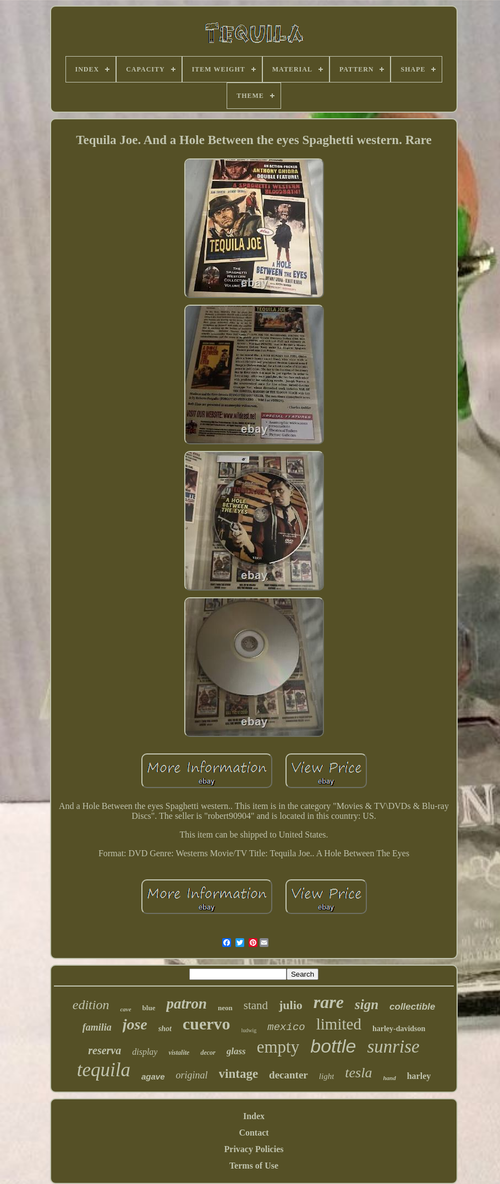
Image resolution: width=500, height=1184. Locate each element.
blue (149, 1008)
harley (419, 1076)
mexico (286, 1027)
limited (338, 1024)
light (326, 1076)
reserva (104, 1050)
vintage (239, 1074)
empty (278, 1046)
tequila (103, 1070)
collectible (412, 1006)
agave (153, 1076)
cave (125, 1009)
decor (207, 1052)
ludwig (249, 1030)
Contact (253, 1132)
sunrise (393, 1046)
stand (256, 1005)
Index (254, 1116)
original (192, 1075)
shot (165, 1029)
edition (91, 1005)
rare (329, 1002)
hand (389, 1078)
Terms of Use (253, 1165)
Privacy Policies (254, 1149)
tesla (358, 1073)
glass (236, 1051)
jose (135, 1024)
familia (97, 1027)
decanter (288, 1075)
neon (225, 1008)
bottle (333, 1046)
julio (291, 1005)
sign (366, 1004)
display (144, 1051)
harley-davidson (398, 1029)
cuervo (206, 1024)
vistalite (178, 1052)
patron (186, 1003)
